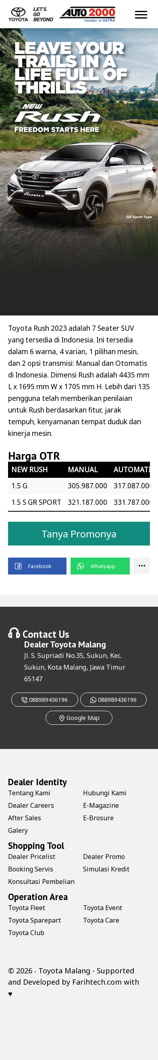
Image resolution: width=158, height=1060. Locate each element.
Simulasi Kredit (106, 869)
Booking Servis (30, 869)
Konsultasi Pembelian (41, 881)
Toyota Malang (78, 644)
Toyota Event (102, 907)
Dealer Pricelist (31, 856)
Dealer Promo (104, 856)
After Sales (24, 817)
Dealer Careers (31, 805)
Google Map (79, 718)
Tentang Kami (29, 792)
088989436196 (44, 699)
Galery (18, 830)
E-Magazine (101, 805)
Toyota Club (26, 932)
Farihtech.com (97, 982)
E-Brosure (98, 817)
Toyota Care (101, 920)
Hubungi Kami (105, 792)
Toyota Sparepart (34, 920)
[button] (37, 566)
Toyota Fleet (26, 907)
